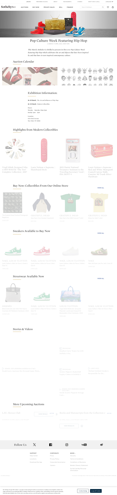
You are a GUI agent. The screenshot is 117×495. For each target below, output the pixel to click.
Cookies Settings (83, 491)
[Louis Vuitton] (73, 323)
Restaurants (67, 1)
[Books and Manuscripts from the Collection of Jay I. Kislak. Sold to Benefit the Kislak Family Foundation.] (87, 425)
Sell (60, 7)
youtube (84, 459)
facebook (50, 459)
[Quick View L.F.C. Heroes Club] (56, 428)
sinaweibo (101, 459)
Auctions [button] (24, 7)
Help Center (34, 470)
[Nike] (101, 278)
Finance (70, 7)
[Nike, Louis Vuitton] (15, 278)
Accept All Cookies (96, 491)
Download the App (36, 476)
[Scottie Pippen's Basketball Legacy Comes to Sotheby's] (101, 371)
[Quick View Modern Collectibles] (24, 113)
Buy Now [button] (36, 7)
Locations (33, 473)
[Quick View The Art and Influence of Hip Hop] (82, 113)
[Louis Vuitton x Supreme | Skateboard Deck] (44, 180)
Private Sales (49, 7)
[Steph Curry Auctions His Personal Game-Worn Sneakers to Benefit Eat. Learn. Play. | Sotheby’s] (29, 381)
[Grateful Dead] (44, 233)
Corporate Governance (57, 476)
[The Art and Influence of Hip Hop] (87, 83)
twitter (34, 459)
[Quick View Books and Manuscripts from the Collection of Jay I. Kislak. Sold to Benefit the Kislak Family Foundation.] (82, 440)
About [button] (55, 1)
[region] (58, 491)
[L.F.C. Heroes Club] (29, 425)
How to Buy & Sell (94, 1)
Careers (52, 480)
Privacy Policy (54, 473)
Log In (28, 1)
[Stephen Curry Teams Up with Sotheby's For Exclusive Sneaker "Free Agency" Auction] (73, 381)
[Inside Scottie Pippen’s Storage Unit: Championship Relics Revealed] (101, 392)
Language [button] (109, 1)
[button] (59, 62)
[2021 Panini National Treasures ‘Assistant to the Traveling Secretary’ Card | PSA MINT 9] (73, 180)
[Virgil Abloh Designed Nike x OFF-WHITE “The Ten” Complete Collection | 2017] (15, 180)
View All (100, 218)
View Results (12, 113)
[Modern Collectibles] (29, 83)
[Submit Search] (103, 7)
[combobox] (92, 7)
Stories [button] (80, 1)
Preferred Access (42, 1)
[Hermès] (15, 323)
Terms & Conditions (76, 473)
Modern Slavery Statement (79, 480)
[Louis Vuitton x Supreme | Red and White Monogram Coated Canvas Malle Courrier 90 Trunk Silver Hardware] (101, 180)
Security (73, 470)
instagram (66, 459)
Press (52, 470)
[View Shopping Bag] (113, 7)
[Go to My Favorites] (108, 7)
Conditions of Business (78, 476)
